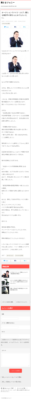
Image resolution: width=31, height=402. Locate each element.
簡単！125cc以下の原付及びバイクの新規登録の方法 (19, 289)
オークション (10, 255)
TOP (8, 388)
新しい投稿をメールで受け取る (11, 381)
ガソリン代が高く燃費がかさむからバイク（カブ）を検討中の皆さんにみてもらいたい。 (19, 282)
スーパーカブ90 (5, 23)
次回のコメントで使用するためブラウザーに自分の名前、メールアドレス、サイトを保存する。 (15, 342)
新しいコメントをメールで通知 (11, 377)
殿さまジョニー (8, 2)
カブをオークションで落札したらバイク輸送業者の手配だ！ (19, 273)
